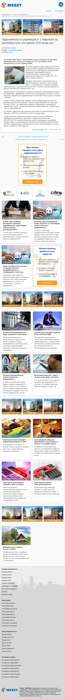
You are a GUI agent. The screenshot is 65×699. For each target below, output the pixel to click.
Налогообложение (15, 50)
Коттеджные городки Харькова (11, 674)
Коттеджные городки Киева (10, 662)
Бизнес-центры (6, 651)
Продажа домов (6, 577)
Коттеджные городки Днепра (10, 668)
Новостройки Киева (7, 606)
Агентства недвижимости (9, 589)
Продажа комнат (7, 574)
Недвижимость (6, 14)
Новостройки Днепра (8, 611)
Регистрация (59, 11)
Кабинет (48, 11)
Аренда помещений (8, 648)
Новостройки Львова (8, 620)
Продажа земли (6, 580)
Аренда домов (6, 640)
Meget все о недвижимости (10, 690)
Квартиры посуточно (8, 637)
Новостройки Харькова (9, 617)
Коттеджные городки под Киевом (11, 665)
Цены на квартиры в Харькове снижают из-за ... (34, 136)
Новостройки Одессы (8, 614)
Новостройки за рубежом (9, 623)
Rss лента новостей (39, 129)
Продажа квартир (7, 572)
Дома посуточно (6, 643)
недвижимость (23, 689)
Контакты (4, 591)
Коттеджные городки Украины (11, 660)
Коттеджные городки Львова (10, 677)
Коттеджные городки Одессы (10, 671)
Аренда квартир (6, 634)
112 (11, 52)
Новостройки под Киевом (9, 608)
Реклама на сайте (7, 594)
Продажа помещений (8, 583)
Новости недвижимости (20, 14)
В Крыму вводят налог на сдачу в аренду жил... (31, 139)
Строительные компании (9, 625)
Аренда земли (6, 645)
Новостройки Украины (8, 603)
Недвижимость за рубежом (10, 586)
